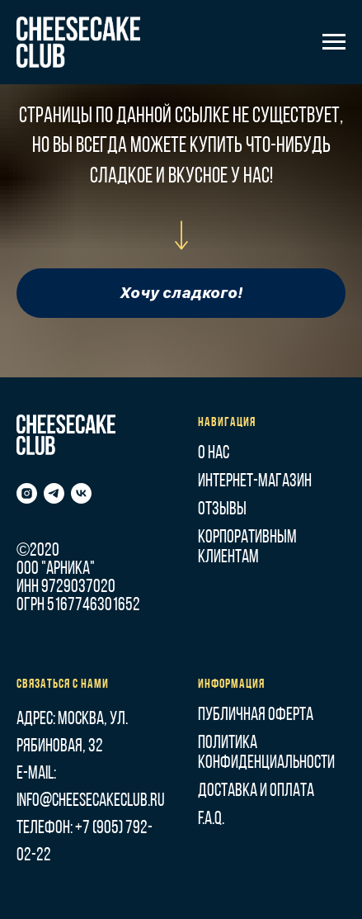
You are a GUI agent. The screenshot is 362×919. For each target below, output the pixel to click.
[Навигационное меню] (334, 42)
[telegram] (54, 493)
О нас (213, 453)
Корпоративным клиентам (247, 547)
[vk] (81, 493)
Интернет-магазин (255, 481)
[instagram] (26, 493)
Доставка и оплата (256, 791)
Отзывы (222, 509)
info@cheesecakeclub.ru (90, 801)
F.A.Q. (211, 819)
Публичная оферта (255, 715)
